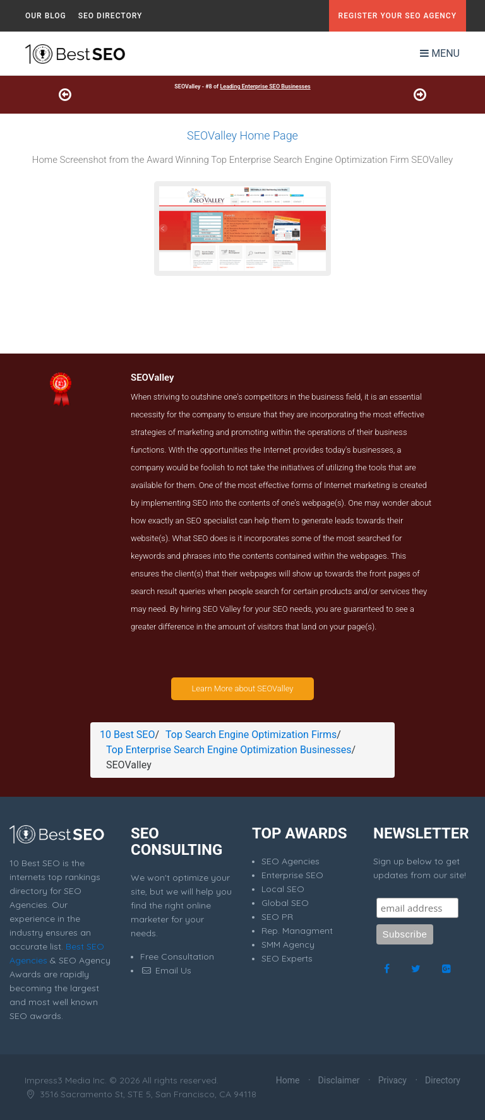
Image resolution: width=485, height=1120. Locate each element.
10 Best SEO (127, 735)
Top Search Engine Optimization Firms (251, 735)
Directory (442, 1080)
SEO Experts (287, 958)
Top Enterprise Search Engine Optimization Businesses (228, 750)
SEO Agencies (290, 861)
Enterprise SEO (292, 875)
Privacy (392, 1080)
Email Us (165, 970)
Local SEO (282, 889)
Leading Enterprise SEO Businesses (265, 86)
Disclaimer (339, 1080)
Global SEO (285, 903)
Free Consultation (177, 956)
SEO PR (277, 916)
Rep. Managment (297, 930)
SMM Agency (287, 944)
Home (288, 1080)
